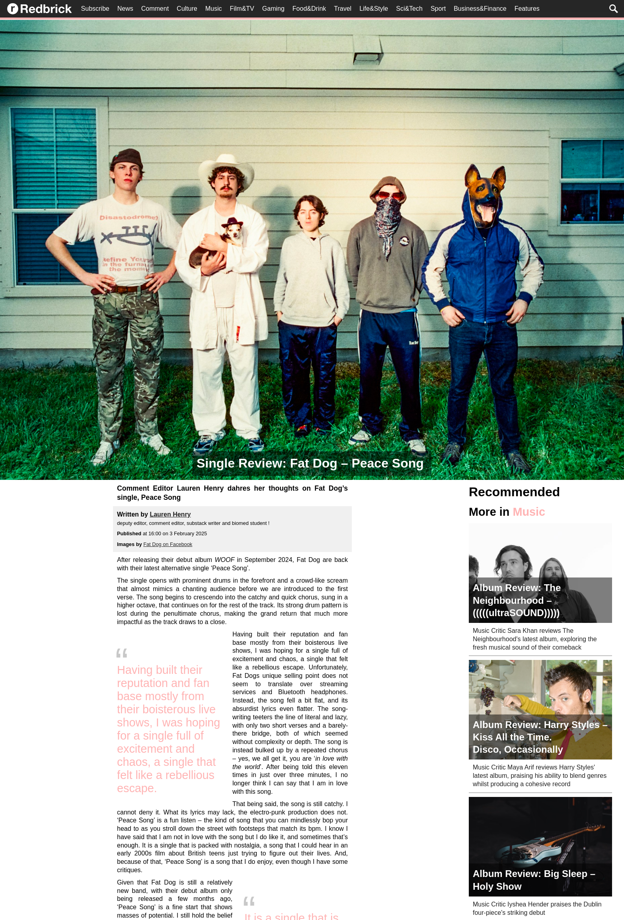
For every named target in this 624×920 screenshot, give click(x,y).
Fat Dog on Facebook (167, 544)
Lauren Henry (170, 514)
